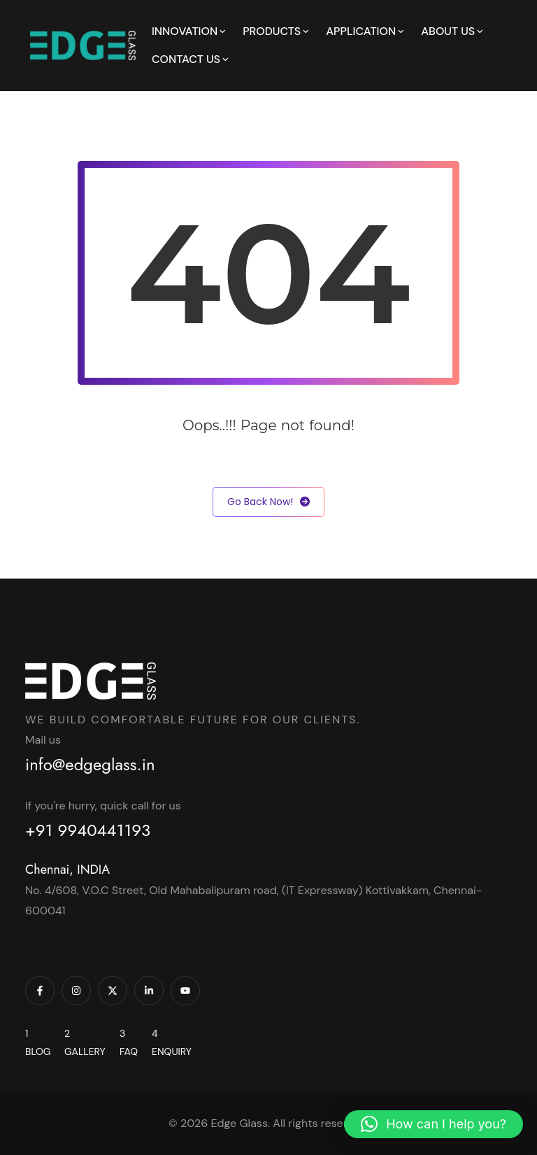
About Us (448, 31)
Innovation (184, 31)
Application (361, 31)
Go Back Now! (268, 502)
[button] (433, 1124)
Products (272, 31)
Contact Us (186, 59)
